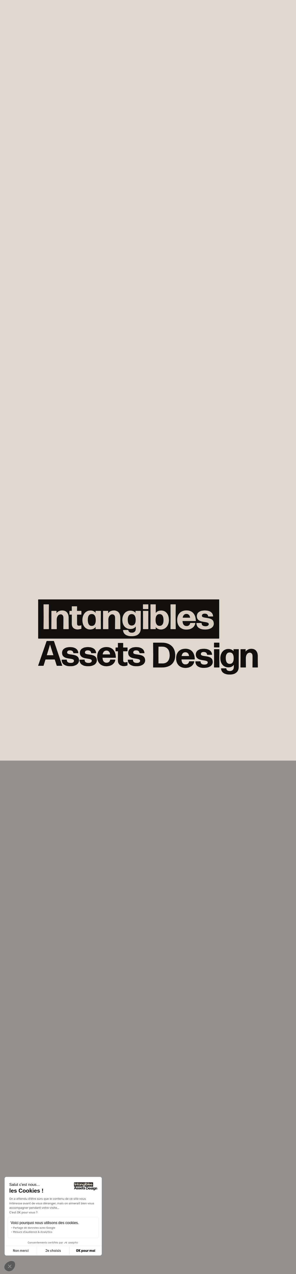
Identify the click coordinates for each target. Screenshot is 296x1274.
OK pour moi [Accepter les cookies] (85, 1251)
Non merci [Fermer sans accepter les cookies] (20, 1251)
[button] (9, 1266)
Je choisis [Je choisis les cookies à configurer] (53, 1251)
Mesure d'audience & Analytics (32, 1232)
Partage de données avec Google (34, 1227)
